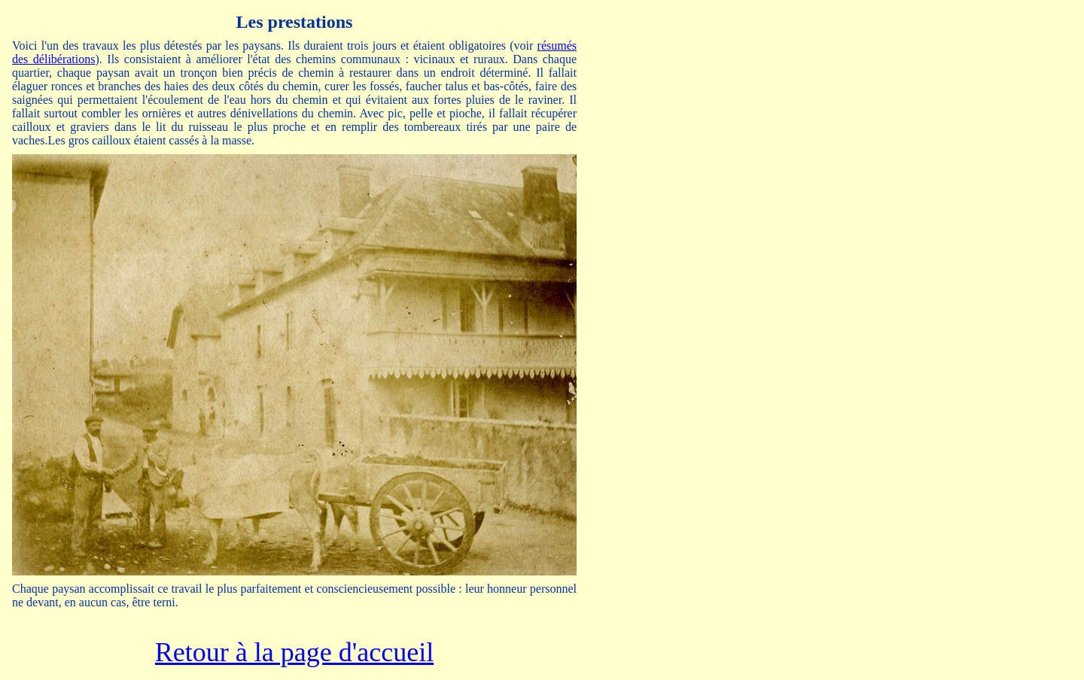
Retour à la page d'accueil (294, 652)
